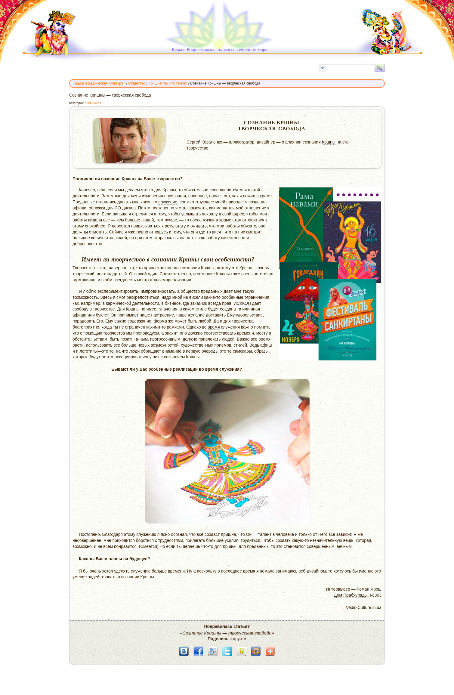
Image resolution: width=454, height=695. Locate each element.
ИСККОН (242, 303)
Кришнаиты (93, 103)
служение (167, 201)
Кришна (228, 534)
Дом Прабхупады (351, 595)
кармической (118, 303)
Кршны (328, 142)
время (214, 327)
